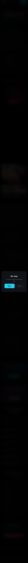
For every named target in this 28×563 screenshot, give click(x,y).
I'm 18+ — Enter (9, 286)
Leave (19, 286)
